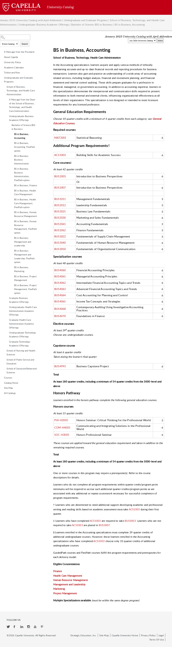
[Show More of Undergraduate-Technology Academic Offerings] (6, 332)
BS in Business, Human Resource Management (25, 214)
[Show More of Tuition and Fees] (1, 72)
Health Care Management (67, 575)
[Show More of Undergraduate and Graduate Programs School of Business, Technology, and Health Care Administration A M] (1, 77)
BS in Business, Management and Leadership (22, 241)
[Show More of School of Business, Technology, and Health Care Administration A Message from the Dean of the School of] (4, 86)
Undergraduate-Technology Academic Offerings (22, 334)
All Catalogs (10, 393)
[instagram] (29, 627)
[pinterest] (42, 627)
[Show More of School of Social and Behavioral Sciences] (4, 368)
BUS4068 (60, 309)
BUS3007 (104, 525)
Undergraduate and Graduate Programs (86, 20)
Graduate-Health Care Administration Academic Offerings (21, 323)
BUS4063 (60, 289)
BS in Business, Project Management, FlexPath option (25, 289)
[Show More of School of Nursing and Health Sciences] (4, 350)
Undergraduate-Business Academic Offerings (44, 24)
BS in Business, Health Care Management (25, 192)
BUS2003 (60, 176)
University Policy (12, 62)
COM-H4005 (62, 427)
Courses (8, 377)
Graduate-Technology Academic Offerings (19, 343)
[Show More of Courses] (1, 377)
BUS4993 (60, 366)
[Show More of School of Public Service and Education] (4, 359)
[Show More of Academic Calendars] (1, 67)
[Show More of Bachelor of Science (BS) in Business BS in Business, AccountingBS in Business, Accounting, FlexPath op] (9, 125)
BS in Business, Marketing (21, 269)
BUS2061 (60, 224)
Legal (161, 635)
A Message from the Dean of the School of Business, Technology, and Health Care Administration (22, 105)
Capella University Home (125, 635)
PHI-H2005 (61, 420)
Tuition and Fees (12, 72)
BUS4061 (60, 276)
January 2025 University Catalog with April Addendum (31, 20)
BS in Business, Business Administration (21, 159)
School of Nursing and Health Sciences (21, 352)
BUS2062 (60, 230)
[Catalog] (142, 40)
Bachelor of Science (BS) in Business (91, 24)
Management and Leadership (69, 584)
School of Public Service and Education (20, 361)
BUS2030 (60, 217)
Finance (57, 571)
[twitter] (8, 627)
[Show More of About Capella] (1, 57)
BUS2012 (60, 205)
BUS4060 (60, 270)
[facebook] (15, 627)
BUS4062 (60, 283)
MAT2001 (60, 138)
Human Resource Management (70, 580)
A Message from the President (19, 51)
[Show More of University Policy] (1, 62)
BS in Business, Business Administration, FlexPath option (22, 174)
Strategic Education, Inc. (83, 635)
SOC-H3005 (61, 435)
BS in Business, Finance (25, 185)
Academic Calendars (14, 67)
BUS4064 (60, 295)
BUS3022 (60, 236)
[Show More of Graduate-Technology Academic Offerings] (6, 341)
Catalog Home (11, 382)
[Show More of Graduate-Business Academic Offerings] (6, 298)
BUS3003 (130, 520)
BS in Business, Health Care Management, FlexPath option (25, 203)
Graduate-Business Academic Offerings (19, 300)
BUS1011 (60, 199)
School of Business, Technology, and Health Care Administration (21, 90)
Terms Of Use (156, 639)
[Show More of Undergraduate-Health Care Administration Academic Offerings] (6, 307)
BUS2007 (60, 187)
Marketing (59, 588)
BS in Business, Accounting (21, 136)
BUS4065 (60, 301)
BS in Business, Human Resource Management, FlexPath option (25, 227)
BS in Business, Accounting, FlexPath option (24, 147)
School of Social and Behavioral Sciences (22, 370)
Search (25, 44)
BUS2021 (60, 211)
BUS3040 (60, 242)
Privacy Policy (148, 635)
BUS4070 (60, 316)
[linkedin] (22, 627)
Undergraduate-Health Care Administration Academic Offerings (23, 311)
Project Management (65, 593)
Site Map (8, 387)
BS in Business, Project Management (25, 278)
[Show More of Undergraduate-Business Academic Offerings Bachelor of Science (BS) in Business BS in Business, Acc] (6, 116)
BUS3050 (60, 249)
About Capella (11, 57)
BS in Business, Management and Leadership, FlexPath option (24, 256)
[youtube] (35, 627)
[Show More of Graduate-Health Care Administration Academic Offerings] (6, 320)
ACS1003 (60, 155)
